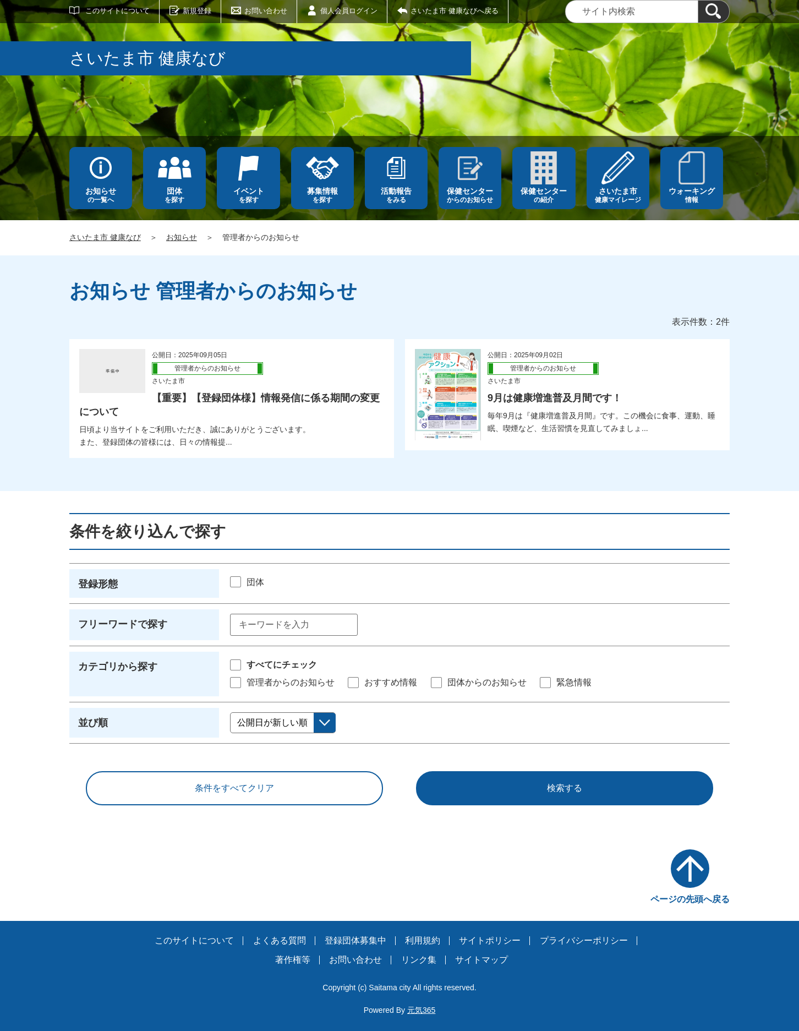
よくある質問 (279, 940)
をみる (396, 195)
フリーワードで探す (122, 624)
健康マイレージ (618, 195)
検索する (564, 788)
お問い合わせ (265, 11)
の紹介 (543, 195)
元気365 (421, 1010)
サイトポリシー (490, 940)
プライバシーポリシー (584, 940)
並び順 (93, 722)
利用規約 (422, 940)
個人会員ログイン (348, 11)
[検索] (714, 11)
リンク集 (418, 959)
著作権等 (292, 959)
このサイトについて (117, 11)
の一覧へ (100, 195)
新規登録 (197, 11)
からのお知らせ (470, 195)
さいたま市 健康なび (105, 237)
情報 (691, 195)
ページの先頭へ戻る (690, 899)
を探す (174, 195)
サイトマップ (481, 959)
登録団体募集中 (355, 940)
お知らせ (181, 237)
